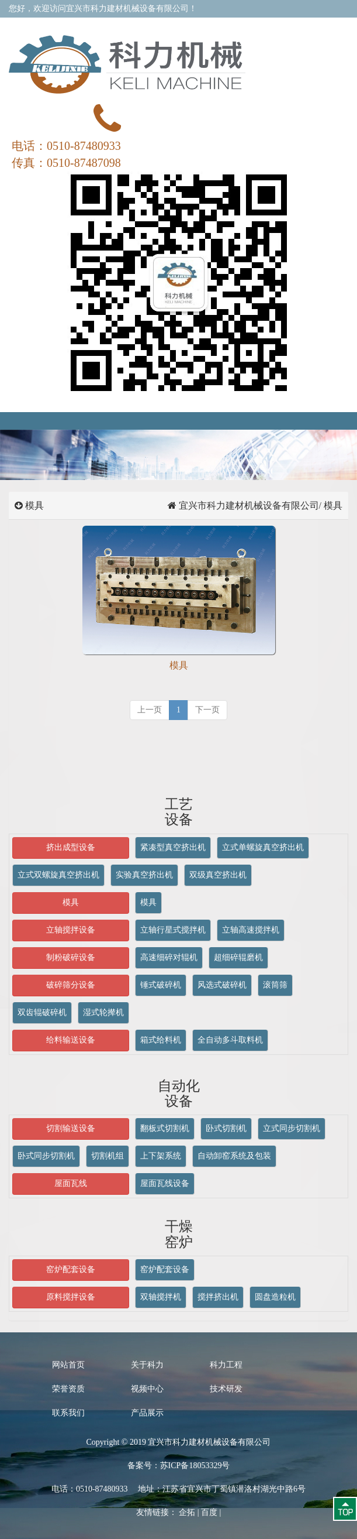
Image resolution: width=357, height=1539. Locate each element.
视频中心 (147, 1388)
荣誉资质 (68, 1388)
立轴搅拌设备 (70, 930)
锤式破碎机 (160, 985)
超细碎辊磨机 (238, 957)
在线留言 (212, 26)
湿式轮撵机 (103, 1012)
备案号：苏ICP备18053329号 (178, 1465)
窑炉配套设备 (70, 1269)
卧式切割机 (226, 1128)
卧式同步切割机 (46, 1155)
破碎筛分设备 (70, 985)
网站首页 (68, 1364)
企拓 (187, 1512)
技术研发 (226, 1388)
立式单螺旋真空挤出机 (263, 847)
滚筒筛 (275, 985)
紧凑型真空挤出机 (173, 847)
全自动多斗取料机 (230, 1040)
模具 (71, 902)
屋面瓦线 (70, 1183)
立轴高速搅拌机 (250, 930)
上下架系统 (160, 1155)
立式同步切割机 (291, 1128)
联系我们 (251, 26)
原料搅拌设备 (70, 1297)
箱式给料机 (160, 1040)
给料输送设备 (70, 1040)
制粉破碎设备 (70, 957)
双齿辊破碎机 (42, 1012)
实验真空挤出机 (144, 874)
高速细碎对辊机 (168, 957)
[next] (207, 710)
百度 (209, 1512)
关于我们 (174, 26)
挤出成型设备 (70, 847)
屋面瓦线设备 (164, 1183)
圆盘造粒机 (275, 1297)
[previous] (149, 710)
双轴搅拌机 (160, 1297)
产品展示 (147, 1412)
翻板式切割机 (164, 1128)
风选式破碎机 (222, 985)
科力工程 (226, 1364)
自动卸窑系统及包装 (234, 1155)
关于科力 (147, 1364)
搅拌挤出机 (217, 1297)
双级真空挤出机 (218, 874)
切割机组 (107, 1155)
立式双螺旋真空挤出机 (58, 874)
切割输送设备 (70, 1128)
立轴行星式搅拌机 (173, 930)
